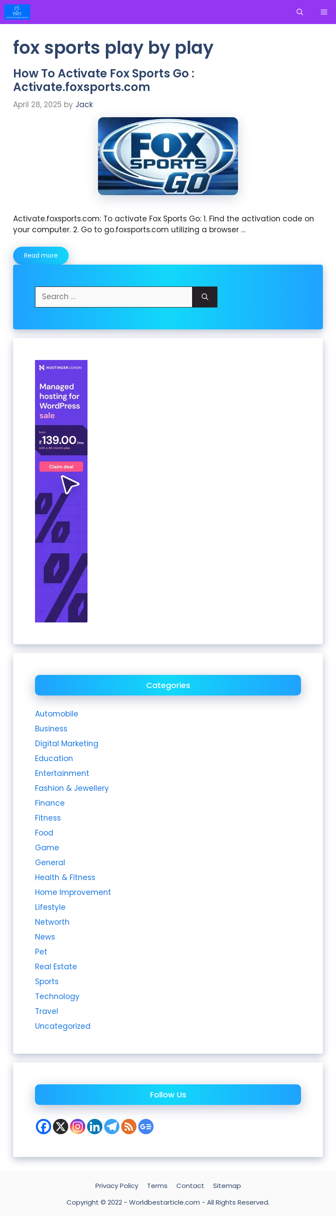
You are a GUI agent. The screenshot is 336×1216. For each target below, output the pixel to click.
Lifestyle (50, 907)
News (45, 937)
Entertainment (62, 773)
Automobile (56, 714)
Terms (157, 1185)
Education (54, 758)
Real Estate (56, 966)
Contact (190, 1185)
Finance (50, 803)
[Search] (204, 297)
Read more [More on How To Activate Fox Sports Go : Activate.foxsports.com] (41, 255)
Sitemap (227, 1185)
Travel (46, 1011)
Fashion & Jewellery (72, 788)
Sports (47, 981)
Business (51, 728)
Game (47, 847)
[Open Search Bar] (300, 12)
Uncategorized (63, 1026)
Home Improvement (73, 892)
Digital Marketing (66, 743)
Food (44, 833)
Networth (52, 922)
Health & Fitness (65, 877)
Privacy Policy (116, 1185)
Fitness (48, 818)
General (50, 862)
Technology (57, 996)
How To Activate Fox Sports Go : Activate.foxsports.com (103, 80)
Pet (41, 952)
